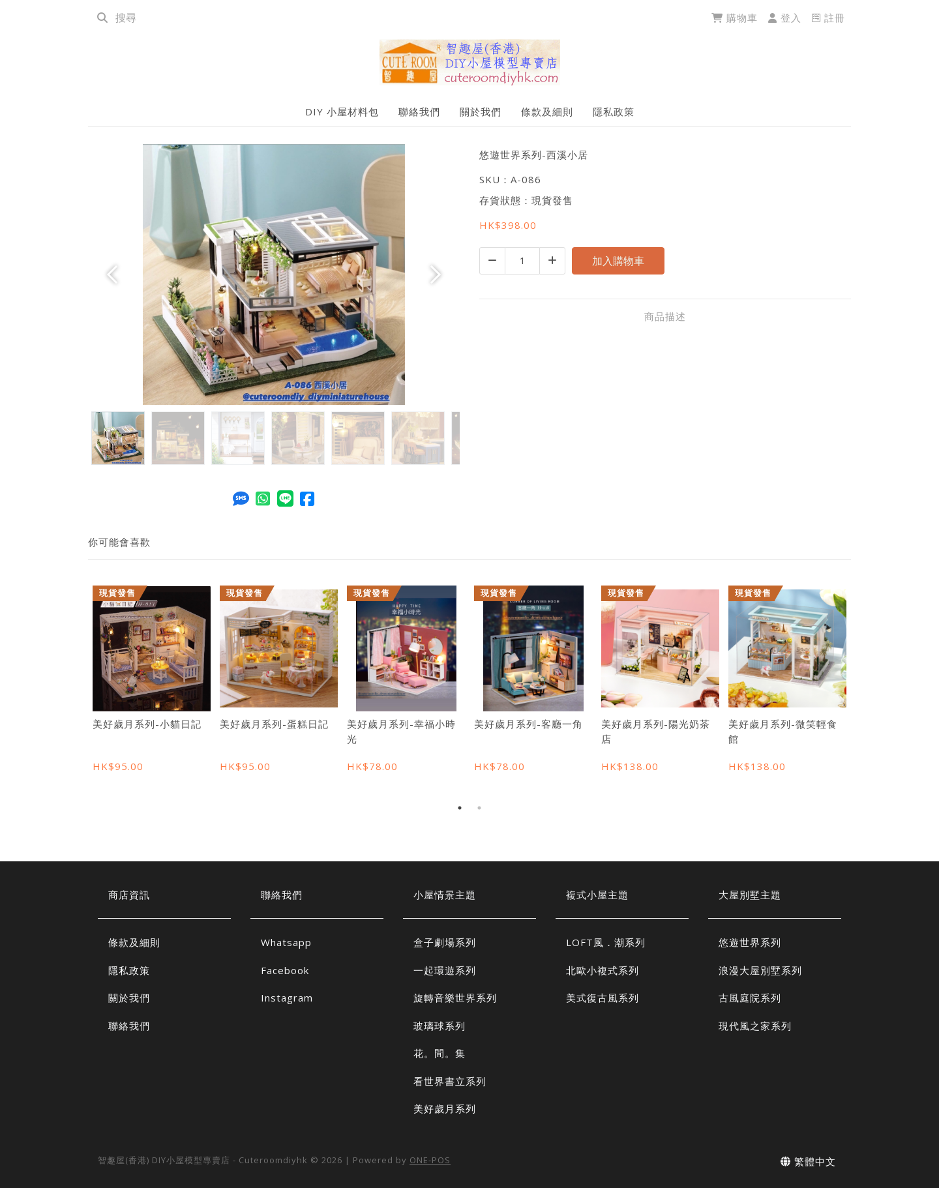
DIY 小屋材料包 (342, 111)
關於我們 (480, 111)
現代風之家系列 (755, 1025)
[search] (102, 17)
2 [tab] (479, 807)
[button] (116, 274)
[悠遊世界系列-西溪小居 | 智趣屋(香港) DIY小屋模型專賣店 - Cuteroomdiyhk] (470, 62)
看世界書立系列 (449, 1081)
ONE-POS (430, 1160)
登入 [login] (784, 17)
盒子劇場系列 (444, 942)
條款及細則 (547, 111)
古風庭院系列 (750, 997)
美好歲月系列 (444, 1108)
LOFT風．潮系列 (606, 942)
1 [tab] (459, 807)
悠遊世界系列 (750, 942)
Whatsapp (286, 942)
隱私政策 (613, 111)
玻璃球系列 (439, 1025)
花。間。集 (439, 1053)
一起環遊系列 (444, 970)
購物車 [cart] (734, 17)
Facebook (285, 970)
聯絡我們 (419, 111)
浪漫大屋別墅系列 (760, 970)
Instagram (287, 997)
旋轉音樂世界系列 (455, 997)
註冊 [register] (828, 17)
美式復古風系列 (602, 997)
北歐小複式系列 (602, 970)
